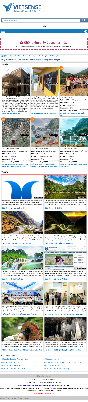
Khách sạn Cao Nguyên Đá (11, 113)
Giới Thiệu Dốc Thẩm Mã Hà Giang (59, 243)
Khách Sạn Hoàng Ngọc (10, 362)
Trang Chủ (27, 7)
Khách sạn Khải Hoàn (52, 359)
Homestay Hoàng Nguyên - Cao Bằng (43, 113)
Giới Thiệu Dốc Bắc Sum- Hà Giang (16, 243)
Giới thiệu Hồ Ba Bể (53, 208)
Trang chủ (35, 46)
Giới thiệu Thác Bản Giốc (12, 279)
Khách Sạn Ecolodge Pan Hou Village (15, 359)
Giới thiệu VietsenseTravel (13, 208)
